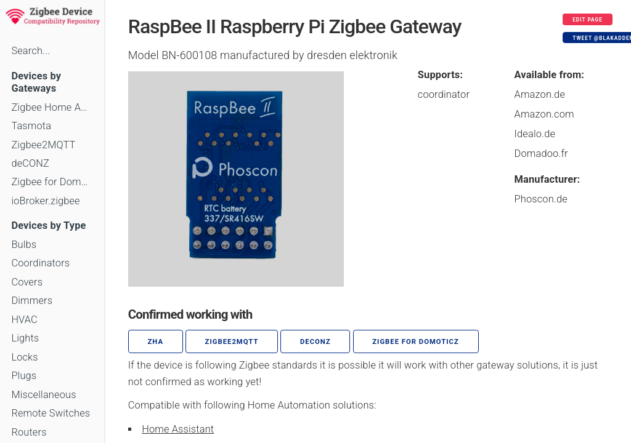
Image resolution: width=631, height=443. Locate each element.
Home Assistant (178, 429)
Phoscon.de (541, 199)
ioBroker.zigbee (45, 201)
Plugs (23, 375)
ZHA (156, 342)
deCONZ (30, 163)
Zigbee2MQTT (43, 145)
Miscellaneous (43, 395)
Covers (27, 282)
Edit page (587, 20)
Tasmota (31, 126)
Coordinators (40, 263)
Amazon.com (544, 114)
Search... (30, 51)
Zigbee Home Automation (51, 107)
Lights (25, 338)
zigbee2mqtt (232, 342)
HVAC (24, 319)
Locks (24, 357)
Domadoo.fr (541, 153)
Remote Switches (50, 413)
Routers (28, 432)
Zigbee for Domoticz (51, 182)
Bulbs (23, 244)
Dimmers (31, 300)
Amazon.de (540, 94)
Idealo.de (535, 134)
